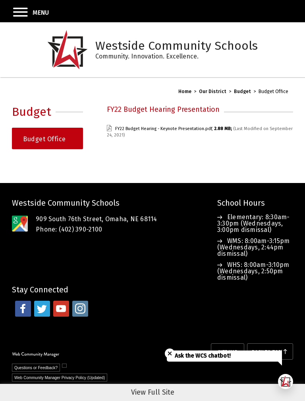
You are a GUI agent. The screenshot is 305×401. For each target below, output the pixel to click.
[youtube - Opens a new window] (61, 309)
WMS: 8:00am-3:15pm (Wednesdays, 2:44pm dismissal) (253, 247)
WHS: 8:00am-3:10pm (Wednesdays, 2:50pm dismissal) (253, 271)
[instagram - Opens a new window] (80, 309)
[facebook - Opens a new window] (23, 309)
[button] (24, 11)
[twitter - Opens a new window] (42, 309)
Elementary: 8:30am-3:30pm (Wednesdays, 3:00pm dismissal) (253, 223)
